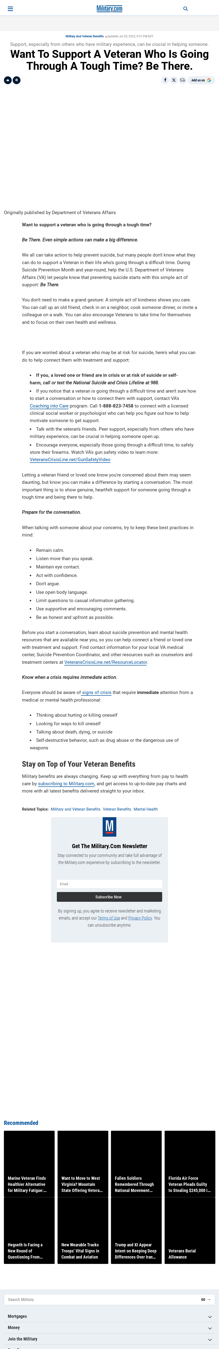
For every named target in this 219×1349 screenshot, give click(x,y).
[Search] (182, 9)
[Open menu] (10, 9)
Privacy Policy (140, 916)
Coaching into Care (49, 405)
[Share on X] (174, 80)
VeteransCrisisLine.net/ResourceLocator (105, 661)
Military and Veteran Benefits (85, 36)
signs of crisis (96, 691)
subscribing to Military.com (66, 782)
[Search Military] (100, 1299)
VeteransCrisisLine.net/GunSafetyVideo (70, 459)
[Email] (183, 80)
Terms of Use (109, 916)
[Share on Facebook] (165, 80)
